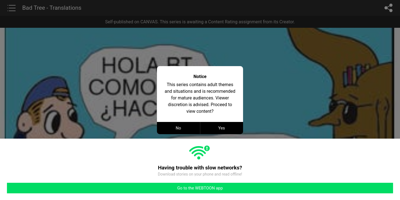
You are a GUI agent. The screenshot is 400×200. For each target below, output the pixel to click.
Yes (221, 128)
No (178, 128)
